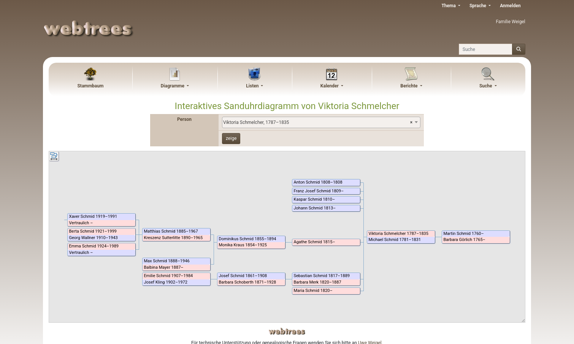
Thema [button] (449, 5)
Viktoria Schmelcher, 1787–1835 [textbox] (317, 122)
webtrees (287, 331)
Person (184, 119)
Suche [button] (486, 86)
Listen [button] (253, 86)
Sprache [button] (478, 5)
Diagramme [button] (173, 86)
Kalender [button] (330, 86)
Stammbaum (90, 86)
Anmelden (510, 5)
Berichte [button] (409, 86)
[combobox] (321, 122)
